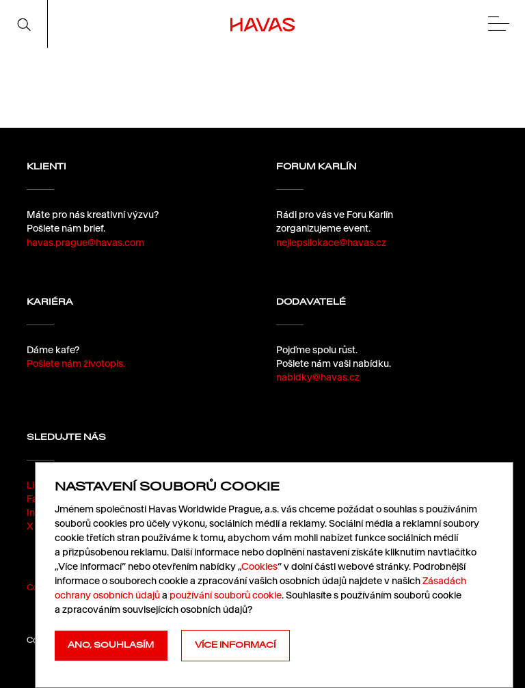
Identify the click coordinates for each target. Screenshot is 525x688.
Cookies (259, 566)
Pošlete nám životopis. (76, 363)
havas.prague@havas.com (85, 242)
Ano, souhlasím (111, 645)
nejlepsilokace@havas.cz (331, 242)
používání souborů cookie (226, 595)
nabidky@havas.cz (318, 377)
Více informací (235, 645)
